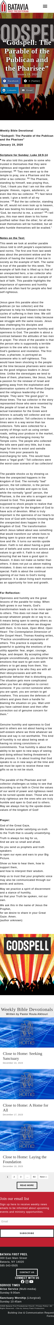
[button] (22, 1281)
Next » (43, 1177)
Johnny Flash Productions (33, 1308)
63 (34, 1177)
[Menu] (45, 6)
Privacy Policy (42, 1306)
